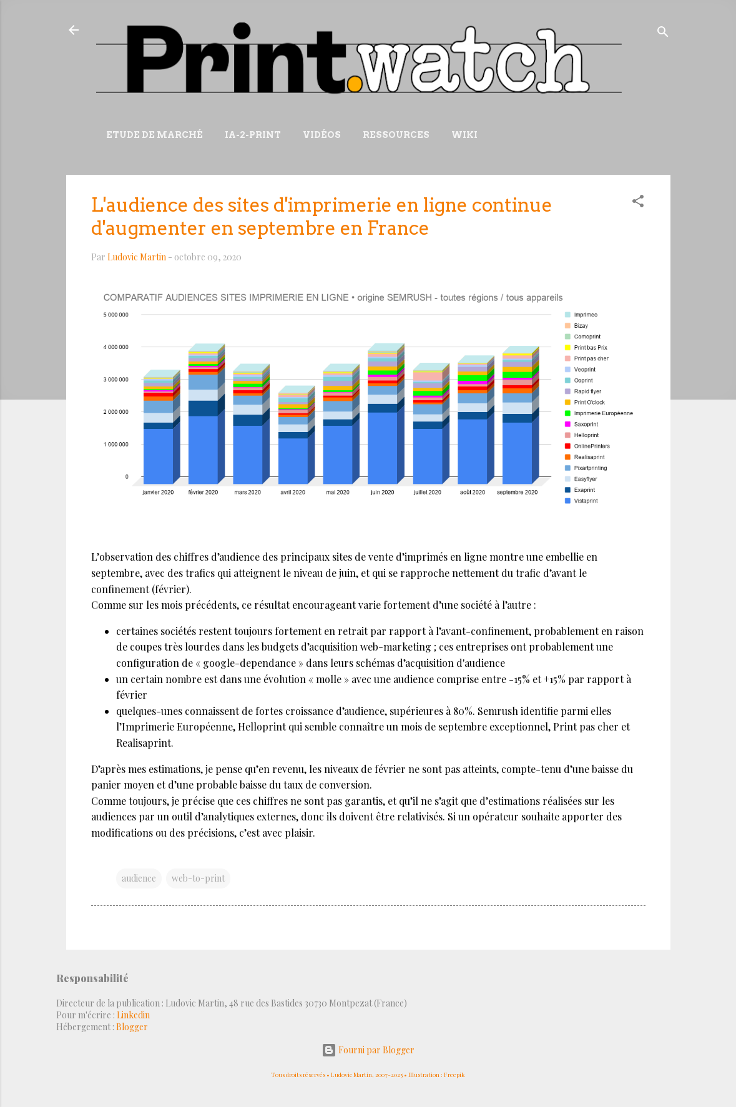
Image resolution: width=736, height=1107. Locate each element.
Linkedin (133, 1015)
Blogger (132, 1027)
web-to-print (198, 878)
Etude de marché (154, 135)
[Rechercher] (662, 34)
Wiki (464, 135)
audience (139, 878)
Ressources (396, 135)
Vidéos (322, 135)
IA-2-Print (253, 135)
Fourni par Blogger (368, 1050)
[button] (638, 203)
